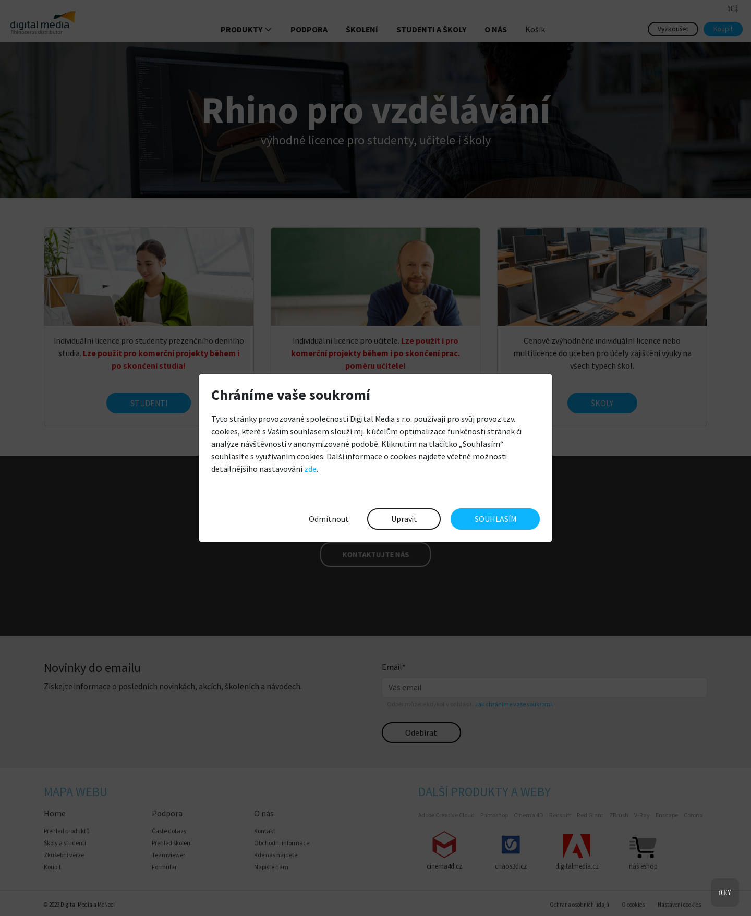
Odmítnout (329, 519)
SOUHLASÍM (495, 519)
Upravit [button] (404, 519)
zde (310, 468)
